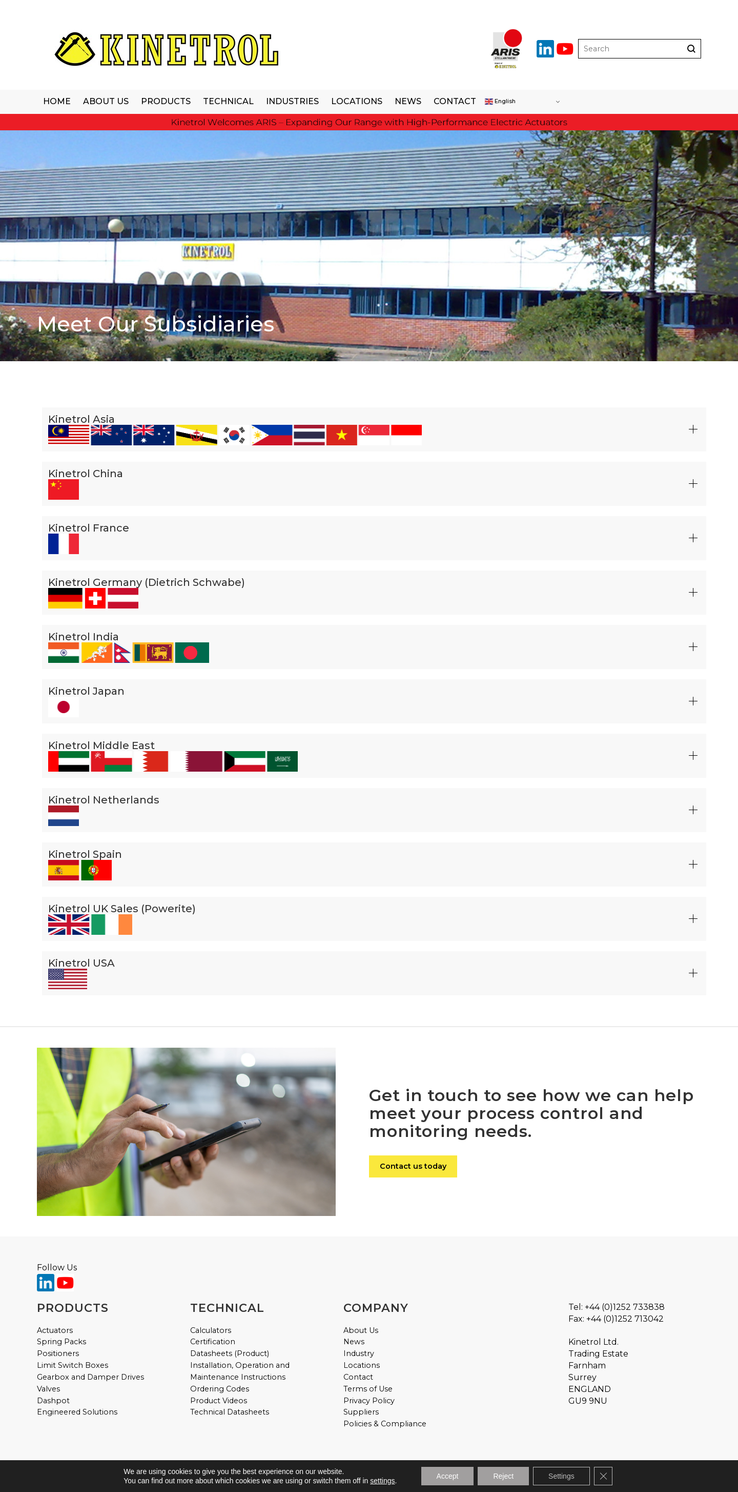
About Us (106, 101)
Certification (212, 1341)
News (408, 101)
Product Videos (218, 1400)
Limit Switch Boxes (72, 1365)
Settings (561, 1476)
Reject (503, 1476)
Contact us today (413, 1166)
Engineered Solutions (77, 1412)
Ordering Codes (219, 1388)
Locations (356, 101)
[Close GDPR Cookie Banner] (603, 1476)
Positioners (58, 1353)
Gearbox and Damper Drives (90, 1377)
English (500, 101)
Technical (228, 101)
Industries (292, 101)
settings (382, 1481)
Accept (448, 1476)
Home (57, 101)
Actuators (55, 1330)
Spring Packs (61, 1341)
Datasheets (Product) (229, 1353)
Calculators (210, 1330)
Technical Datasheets (229, 1412)
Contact (455, 101)
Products (166, 101)
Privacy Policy (369, 1400)
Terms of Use (368, 1388)
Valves (48, 1388)
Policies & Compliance (384, 1423)
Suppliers (361, 1412)
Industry (358, 1353)
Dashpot (53, 1400)
